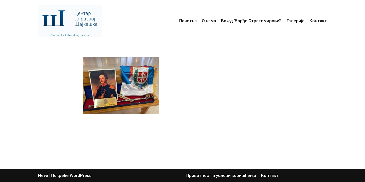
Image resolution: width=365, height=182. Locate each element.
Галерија (295, 20)
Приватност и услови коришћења (221, 175)
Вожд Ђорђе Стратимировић (251, 20)
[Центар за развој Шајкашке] (71, 21)
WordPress (81, 175)
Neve (43, 175)
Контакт (318, 20)
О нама (209, 20)
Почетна (188, 20)
